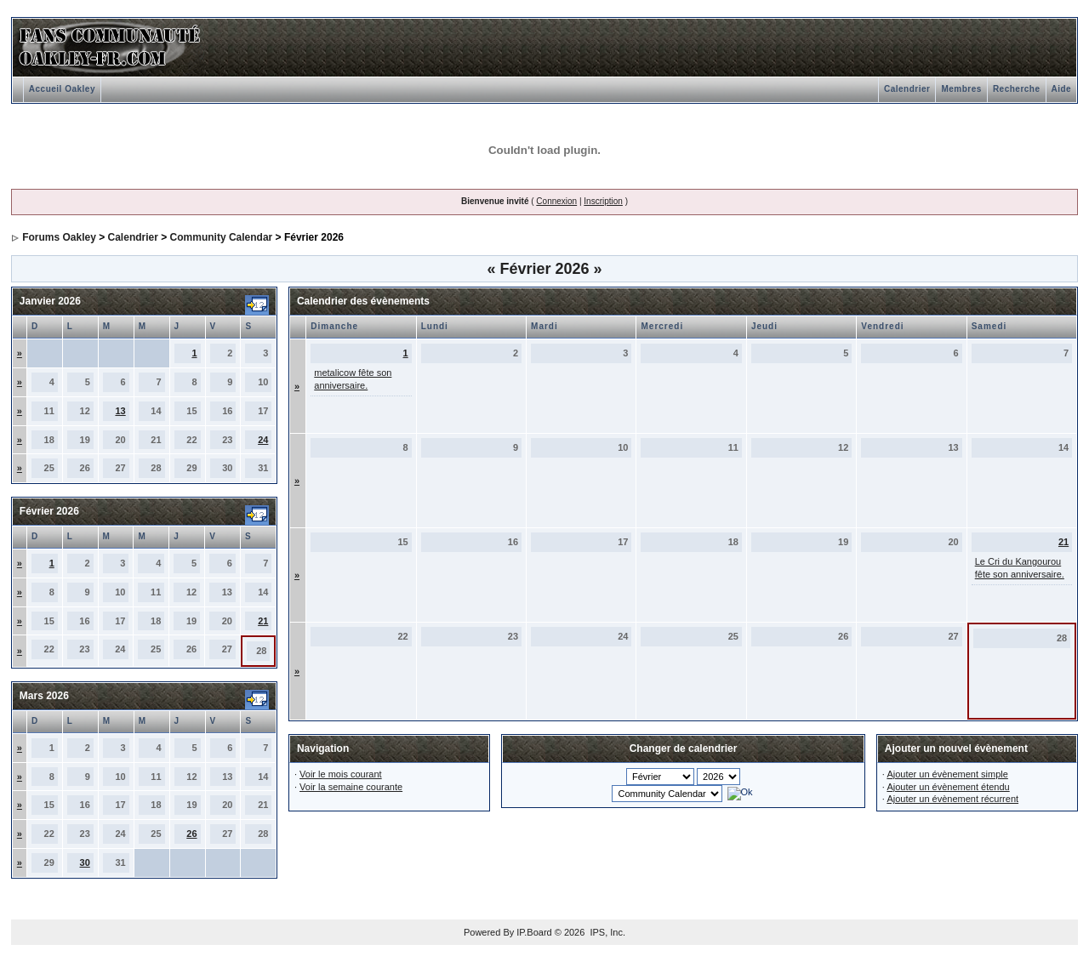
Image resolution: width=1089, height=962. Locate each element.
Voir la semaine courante (350, 787)
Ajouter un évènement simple (947, 774)
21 (263, 621)
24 (263, 440)
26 (191, 833)
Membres (961, 89)
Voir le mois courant (340, 774)
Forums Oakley (59, 237)
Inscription (603, 201)
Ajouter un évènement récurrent (952, 799)
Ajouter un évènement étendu (948, 787)
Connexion (556, 201)
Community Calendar (221, 237)
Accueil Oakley (62, 89)
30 (85, 862)
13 (120, 411)
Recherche (1017, 89)
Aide (1062, 89)
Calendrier (907, 89)
